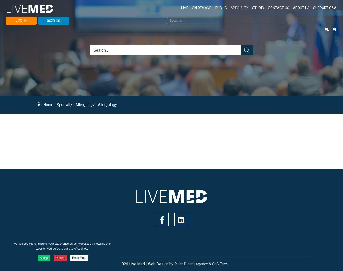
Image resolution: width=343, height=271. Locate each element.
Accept (44, 258)
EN (327, 29)
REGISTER (53, 20)
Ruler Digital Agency (191, 264)
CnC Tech (220, 264)
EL (335, 29)
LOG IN (21, 20)
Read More (79, 258)
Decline (60, 258)
